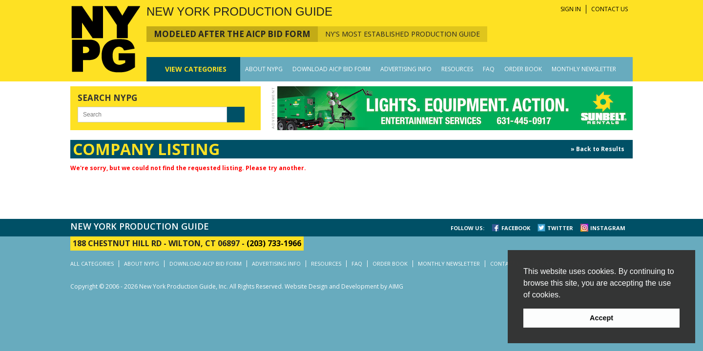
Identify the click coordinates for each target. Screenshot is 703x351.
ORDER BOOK (523, 69)
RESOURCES (457, 69)
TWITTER (560, 228)
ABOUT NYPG (264, 69)
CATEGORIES (196, 69)
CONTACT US (609, 9)
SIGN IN (570, 9)
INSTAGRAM (607, 228)
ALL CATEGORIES (92, 263)
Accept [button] (601, 318)
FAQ (489, 69)
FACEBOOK (515, 228)
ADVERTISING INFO (406, 69)
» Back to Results (597, 149)
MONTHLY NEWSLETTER (584, 69)
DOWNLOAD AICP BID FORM (331, 69)
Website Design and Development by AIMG (344, 286)
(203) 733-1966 (274, 243)
